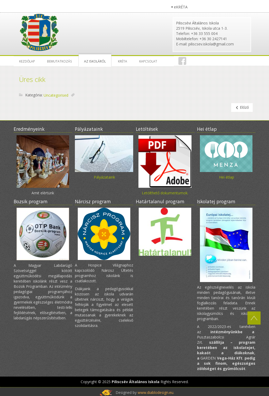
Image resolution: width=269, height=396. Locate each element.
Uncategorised (56, 95)
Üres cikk (32, 79)
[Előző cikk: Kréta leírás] (242, 107)
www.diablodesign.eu (155, 392)
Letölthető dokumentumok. (165, 192)
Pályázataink (104, 177)
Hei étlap (226, 177)
